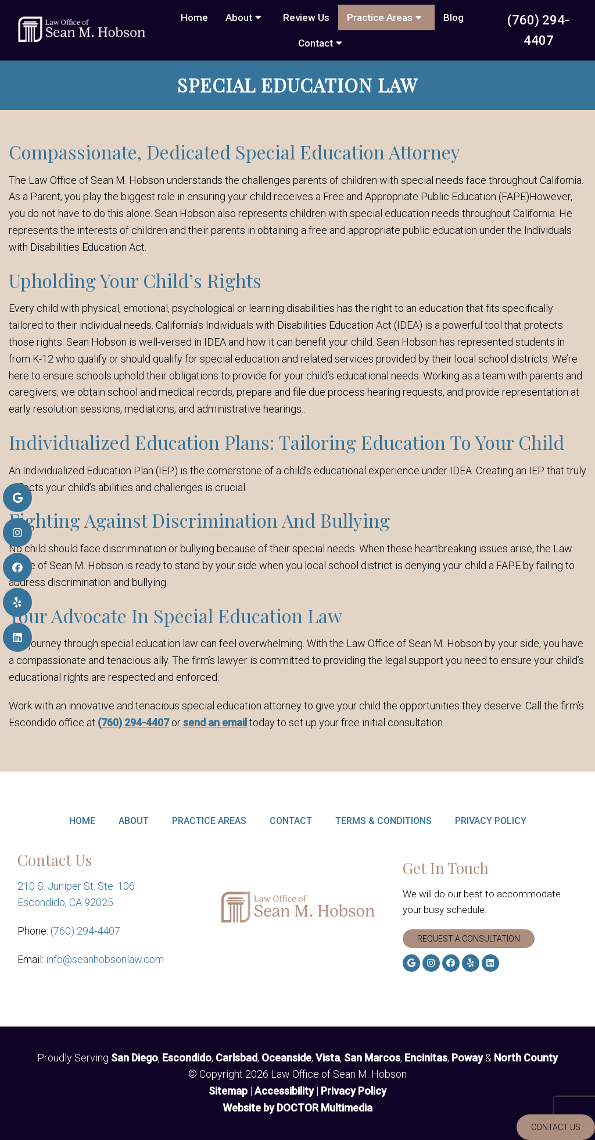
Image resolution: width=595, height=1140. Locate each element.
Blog (453, 17)
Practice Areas (380, 17)
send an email (215, 722)
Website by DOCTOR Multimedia (297, 1108)
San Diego (134, 1058)
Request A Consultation (468, 938)
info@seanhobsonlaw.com (105, 959)
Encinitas (425, 1058)
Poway (467, 1058)
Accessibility (284, 1091)
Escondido (187, 1058)
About (238, 17)
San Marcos (372, 1058)
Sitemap (228, 1091)
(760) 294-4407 (538, 30)
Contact (315, 43)
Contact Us (555, 1127)
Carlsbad (236, 1058)
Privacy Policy (490, 820)
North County (526, 1058)
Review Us (306, 17)
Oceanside (286, 1058)
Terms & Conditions (383, 820)
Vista (328, 1058)
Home (194, 17)
